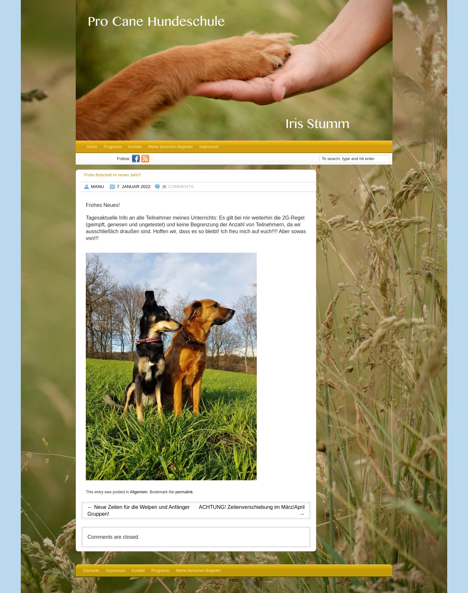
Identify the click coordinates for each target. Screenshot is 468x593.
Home (92, 147)
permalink (184, 492)
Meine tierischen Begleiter (170, 147)
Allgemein (139, 492)
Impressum (209, 147)
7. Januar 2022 (133, 186)
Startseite (91, 570)
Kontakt (135, 147)
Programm (113, 147)
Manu (97, 186)
